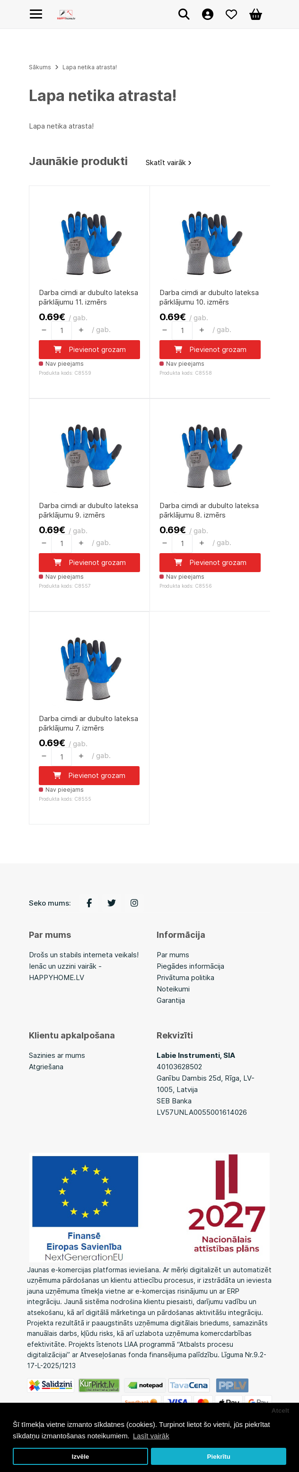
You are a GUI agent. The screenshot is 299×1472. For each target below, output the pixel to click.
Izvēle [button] (80, 1456)
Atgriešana (46, 1067)
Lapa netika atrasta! (89, 67)
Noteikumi (173, 989)
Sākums (40, 67)
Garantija (171, 1000)
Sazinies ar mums (57, 1055)
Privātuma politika (185, 977)
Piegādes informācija (190, 966)
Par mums (173, 955)
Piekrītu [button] (218, 1456)
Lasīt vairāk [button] (151, 1436)
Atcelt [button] (281, 1410)
